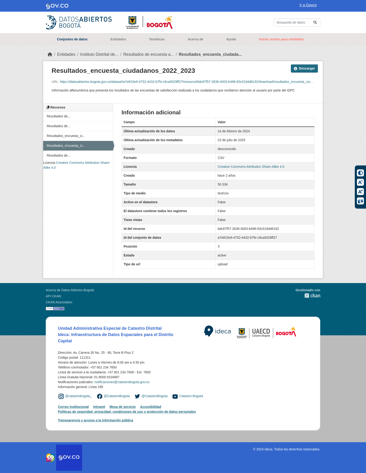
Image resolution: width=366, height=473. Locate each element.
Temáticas (157, 39)
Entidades (118, 39)
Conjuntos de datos (72, 39)
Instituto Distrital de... (99, 54)
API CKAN (53, 296)
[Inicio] (50, 54)
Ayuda (231, 39)
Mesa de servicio (122, 407)
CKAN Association (59, 302)
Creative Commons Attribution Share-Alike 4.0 (251, 166)
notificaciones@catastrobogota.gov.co (121, 382)
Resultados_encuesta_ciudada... (210, 54)
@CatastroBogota (117, 396)
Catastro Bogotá (191, 396)
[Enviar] (315, 22)
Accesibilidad (150, 407)
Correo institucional (73, 407)
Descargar (304, 68)
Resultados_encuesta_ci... (66, 136)
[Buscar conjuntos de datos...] (297, 22)
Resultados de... (58, 116)
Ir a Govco (308, 5)
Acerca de (195, 39)
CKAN (308, 295)
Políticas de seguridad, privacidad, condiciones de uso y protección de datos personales (127, 411)
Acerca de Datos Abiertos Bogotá (70, 290)
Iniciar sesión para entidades (281, 39)
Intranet (99, 407)
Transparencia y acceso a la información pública (95, 420)
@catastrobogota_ (78, 396)
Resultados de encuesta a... (148, 54)
